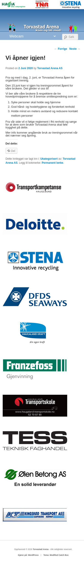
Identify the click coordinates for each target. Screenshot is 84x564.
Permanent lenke (52, 162)
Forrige (60, 48)
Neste (74, 48)
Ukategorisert (49, 158)
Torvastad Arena (41, 549)
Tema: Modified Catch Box (56, 555)
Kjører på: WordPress (28, 555)
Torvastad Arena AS (49, 68)
